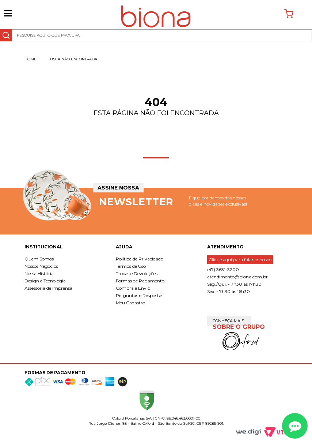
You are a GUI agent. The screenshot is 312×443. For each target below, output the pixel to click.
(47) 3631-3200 (223, 269)
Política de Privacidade (139, 259)
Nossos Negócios (41, 266)
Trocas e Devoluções (136, 273)
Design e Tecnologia (45, 281)
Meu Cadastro (130, 302)
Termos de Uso (131, 266)
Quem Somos (39, 259)
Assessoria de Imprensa (48, 288)
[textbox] (156, 35)
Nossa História (39, 273)
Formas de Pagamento (140, 281)
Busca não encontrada (72, 59)
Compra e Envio (133, 288)
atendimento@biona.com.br (237, 276)
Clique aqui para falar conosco (240, 259)
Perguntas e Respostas (139, 295)
